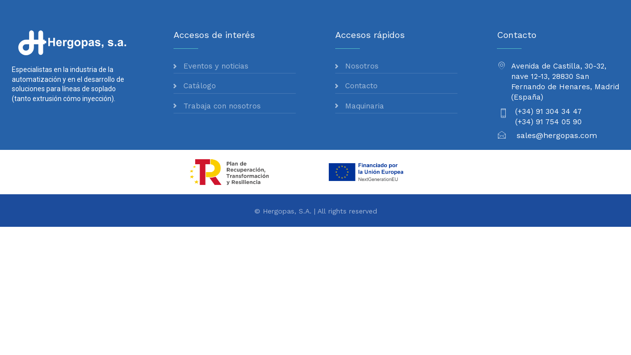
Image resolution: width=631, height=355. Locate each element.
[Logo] (73, 42)
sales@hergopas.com (557, 135)
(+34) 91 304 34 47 (548, 111)
